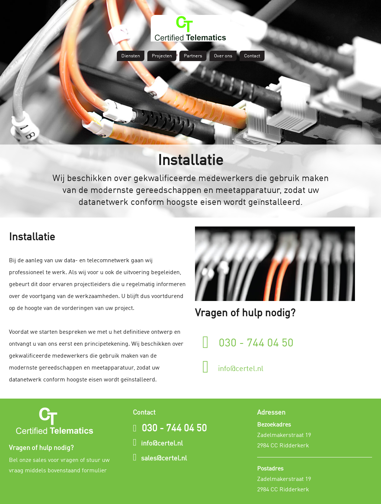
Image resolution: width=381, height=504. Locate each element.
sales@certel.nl (164, 458)
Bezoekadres (274, 425)
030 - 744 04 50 (248, 341)
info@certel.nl (232, 366)
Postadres (270, 469)
